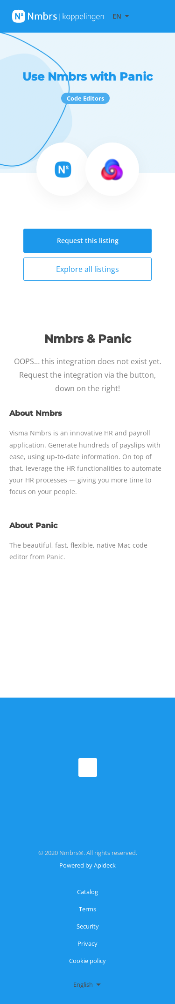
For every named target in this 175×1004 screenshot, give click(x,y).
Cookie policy (87, 961)
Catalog (87, 892)
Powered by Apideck (87, 865)
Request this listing (88, 240)
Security (88, 926)
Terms (87, 909)
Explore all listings (87, 269)
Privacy (87, 943)
